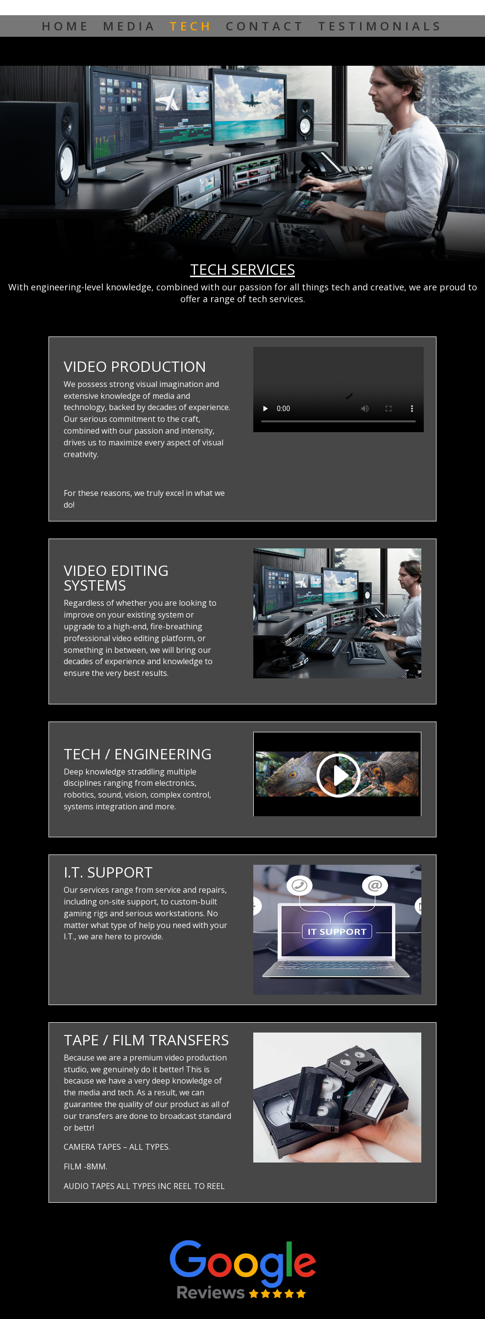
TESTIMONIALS (380, 28)
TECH (191, 28)
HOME (66, 28)
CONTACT (265, 28)
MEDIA (130, 28)
